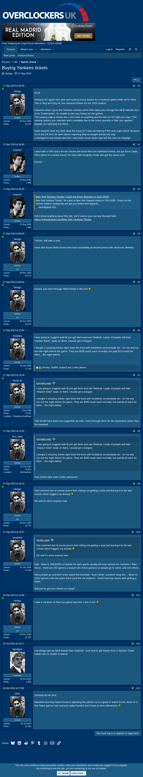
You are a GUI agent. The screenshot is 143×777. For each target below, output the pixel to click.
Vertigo (8, 73)
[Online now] (3, 89)
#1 (139, 85)
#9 (139, 483)
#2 (139, 144)
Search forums (26, 55)
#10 (138, 532)
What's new (26, 49)
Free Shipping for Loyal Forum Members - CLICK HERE (32, 43)
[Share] (133, 86)
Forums (11, 49)
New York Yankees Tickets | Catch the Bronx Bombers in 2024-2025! (72, 196)
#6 (139, 330)
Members (46, 49)
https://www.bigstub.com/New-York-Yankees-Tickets (62, 219)
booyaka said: (43, 383)
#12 (138, 643)
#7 (139, 375)
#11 (138, 595)
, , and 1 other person (64, 367)
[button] (35, 49)
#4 (139, 233)
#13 (138, 688)
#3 (139, 189)
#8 (139, 431)
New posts (9, 55)
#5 (139, 282)
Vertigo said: (43, 540)
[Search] (136, 49)
